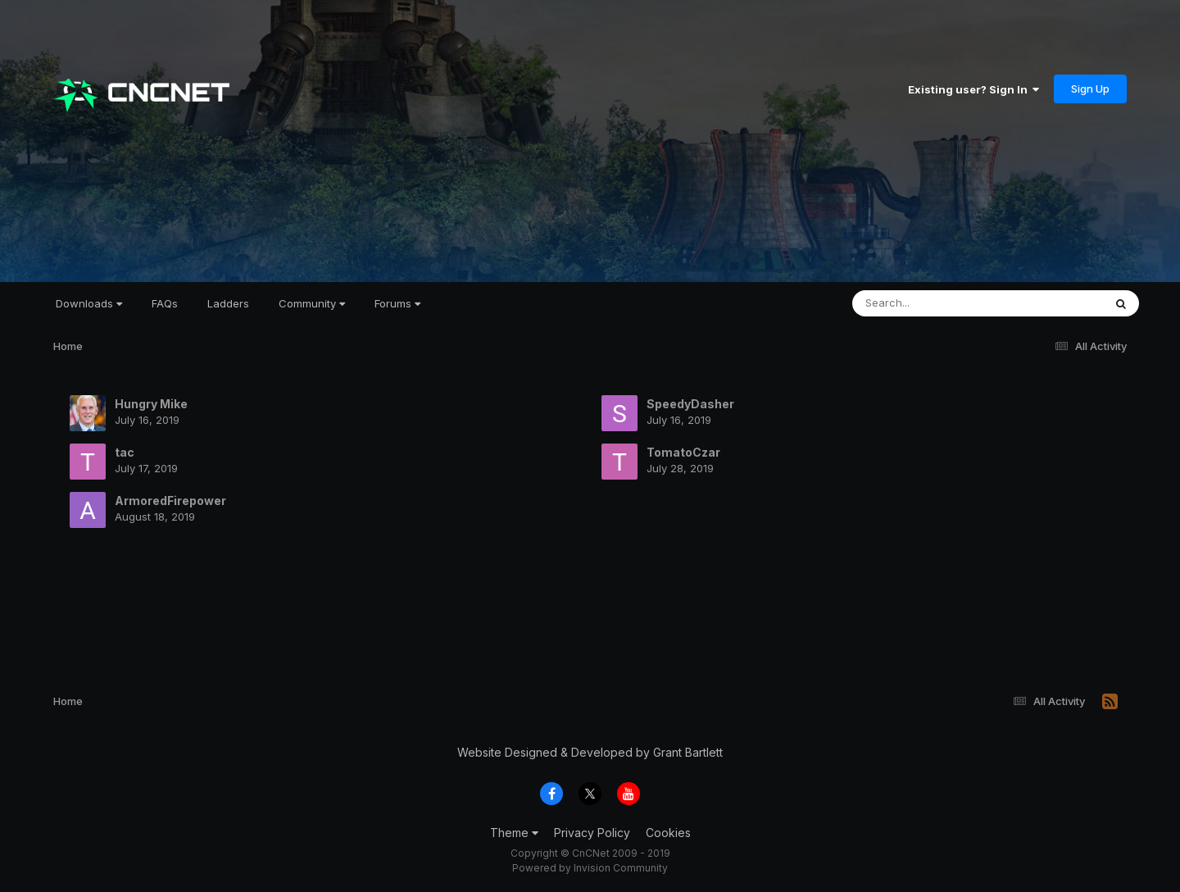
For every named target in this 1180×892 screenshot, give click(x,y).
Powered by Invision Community (590, 868)
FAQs (165, 303)
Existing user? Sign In (973, 89)
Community (312, 303)
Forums (397, 303)
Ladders (228, 303)
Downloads (89, 303)
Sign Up (1090, 88)
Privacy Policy (592, 833)
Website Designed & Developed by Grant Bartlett (590, 752)
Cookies (668, 833)
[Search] (933, 303)
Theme (514, 833)
